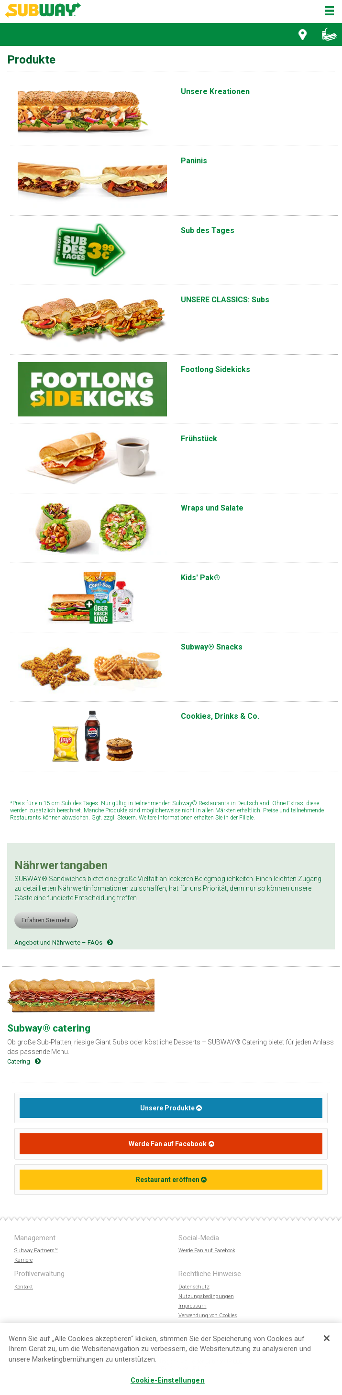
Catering (18, 1061)
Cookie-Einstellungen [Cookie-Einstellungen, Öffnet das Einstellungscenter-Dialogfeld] (168, 1381)
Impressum (192, 1306)
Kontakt (23, 1287)
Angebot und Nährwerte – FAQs (58, 942)
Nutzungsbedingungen (206, 1296)
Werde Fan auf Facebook (168, 1144)
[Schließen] (326, 1339)
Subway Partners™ (36, 1250)
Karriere (23, 1260)
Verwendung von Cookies (207, 1315)
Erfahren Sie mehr (46, 920)
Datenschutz (194, 1287)
